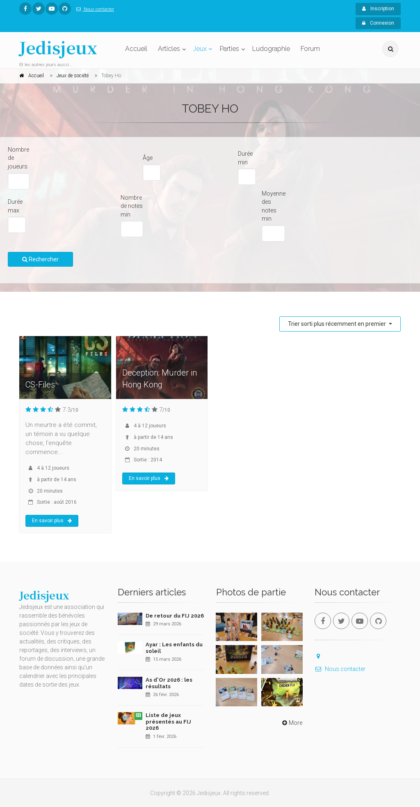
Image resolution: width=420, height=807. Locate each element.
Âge (148, 157)
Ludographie (271, 49)
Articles (169, 49)
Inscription (378, 9)
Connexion (378, 23)
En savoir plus (52, 520)
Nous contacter (93, 9)
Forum (310, 49)
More (291, 722)
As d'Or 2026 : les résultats (169, 683)
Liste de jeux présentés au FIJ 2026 (168, 721)
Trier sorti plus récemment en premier (337, 323)
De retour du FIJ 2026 (175, 616)
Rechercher (40, 259)
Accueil (136, 49)
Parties (229, 49)
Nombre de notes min (132, 206)
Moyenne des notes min (273, 206)
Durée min (245, 158)
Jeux (200, 49)
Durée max (15, 206)
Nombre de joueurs (18, 158)
